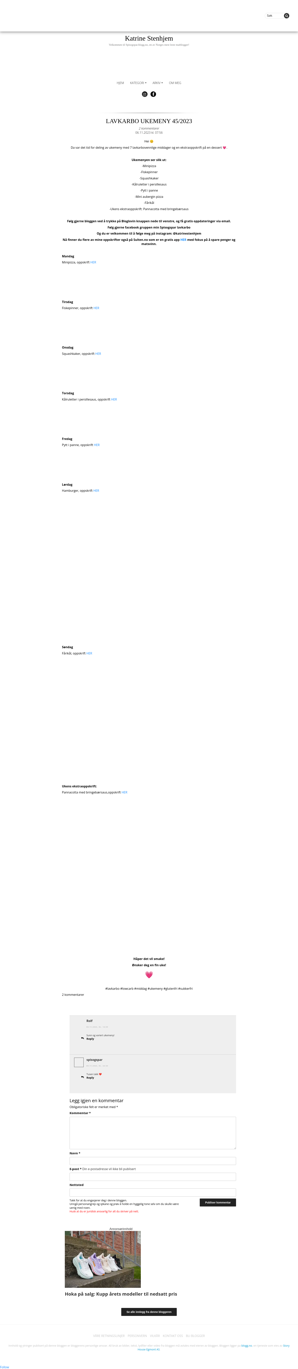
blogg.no (246, 1345)
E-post (103, 1169)
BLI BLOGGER (195, 1335)
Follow (4, 1367)
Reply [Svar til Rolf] (90, 1038)
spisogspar (94, 1059)
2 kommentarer (149, 128)
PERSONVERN (137, 1335)
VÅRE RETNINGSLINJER (108, 1335)
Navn (75, 1153)
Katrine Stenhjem (149, 40)
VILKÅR (155, 1335)
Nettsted (77, 1184)
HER (183, 240)
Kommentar (80, 1113)
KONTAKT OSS (173, 1335)
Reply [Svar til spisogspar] (90, 1077)
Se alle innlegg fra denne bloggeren (149, 1311)
